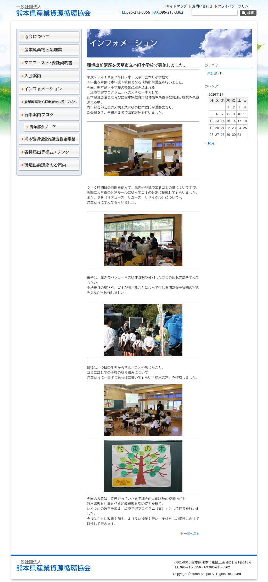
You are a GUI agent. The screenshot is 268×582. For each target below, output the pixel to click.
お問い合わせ (202, 6)
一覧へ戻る (191, 534)
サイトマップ (176, 6)
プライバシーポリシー (235, 6)
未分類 (212, 73)
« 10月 (210, 143)
